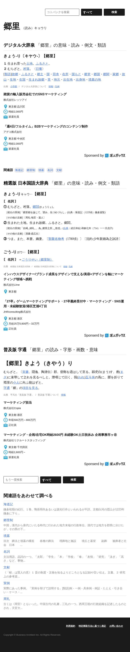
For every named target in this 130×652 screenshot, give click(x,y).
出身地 (80, 79)
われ (81, 377)
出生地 (68, 79)
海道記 (19, 170)
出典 (65, 228)
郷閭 (36, 207)
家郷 (116, 74)
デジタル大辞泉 (19, 45)
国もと (76, 74)
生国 (22, 79)
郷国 (97, 74)
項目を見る (30, 388)
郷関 (106, 74)
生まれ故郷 (36, 79)
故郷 (15, 74)
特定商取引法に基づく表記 (92, 626)
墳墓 (41, 170)
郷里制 (31, 170)
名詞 (50, 170)
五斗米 (90, 377)
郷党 (87, 74)
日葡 (39, 69)
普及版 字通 (15, 349)
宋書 (25, 372)
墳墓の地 (94, 79)
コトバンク (20, 12)
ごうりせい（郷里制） (37, 259)
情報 (51, 86)
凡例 (57, 86)
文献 (59, 170)
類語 (8, 74)
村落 (26, 69)
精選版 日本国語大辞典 (25, 183)
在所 (65, 74)
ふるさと (42, 63)
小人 (16, 382)
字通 (6, 388)
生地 (13, 79)
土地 (29, 63)
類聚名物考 (56, 239)
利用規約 (70, 626)
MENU (6, 3)
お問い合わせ (116, 626)
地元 (57, 79)
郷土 (40, 74)
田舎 (56, 74)
